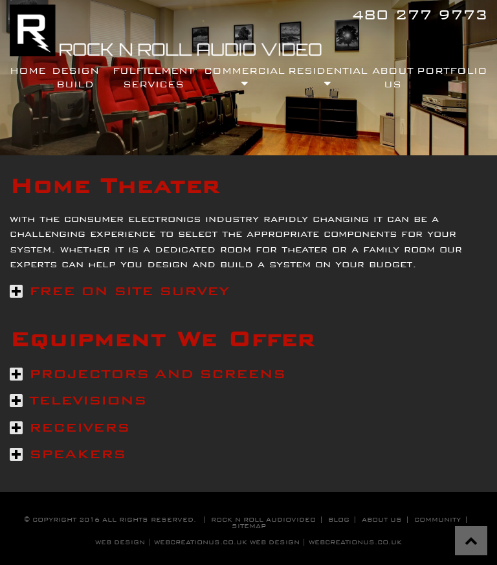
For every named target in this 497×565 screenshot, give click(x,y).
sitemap (249, 525)
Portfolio (452, 70)
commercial (244, 77)
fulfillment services (153, 77)
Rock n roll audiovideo (263, 519)
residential (328, 77)
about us (382, 519)
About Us (393, 77)
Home (28, 70)
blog (338, 519)
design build (75, 77)
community (437, 519)
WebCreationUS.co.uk (355, 542)
